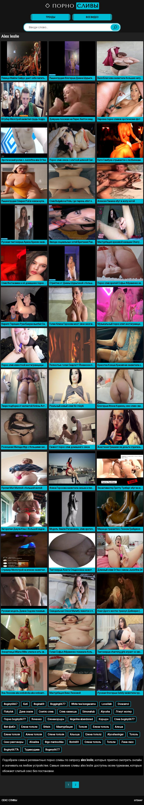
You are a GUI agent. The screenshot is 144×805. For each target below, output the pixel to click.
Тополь (133, 734)
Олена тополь (92, 742)
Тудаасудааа (31, 749)
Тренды (50, 17)
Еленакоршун (56, 719)
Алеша (119, 726)
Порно (72, 5)
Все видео (92, 17)
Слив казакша (68, 711)
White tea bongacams (83, 704)
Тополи (111, 742)
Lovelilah (107, 704)
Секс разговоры (14, 742)
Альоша (74, 734)
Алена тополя (34, 734)
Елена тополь (101, 726)
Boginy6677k (11, 749)
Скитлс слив (46, 711)
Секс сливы (9, 800)
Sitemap (138, 800)
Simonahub (88, 711)
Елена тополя (12, 734)
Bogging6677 (57, 704)
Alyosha (105, 711)
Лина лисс (127, 742)
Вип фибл (9, 726)
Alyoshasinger (115, 734)
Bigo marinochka (54, 742)
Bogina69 (39, 704)
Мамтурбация (64, 726)
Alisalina (34, 742)
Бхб (25, 704)
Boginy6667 (10, 704)
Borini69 (74, 742)
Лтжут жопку (124, 711)
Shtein (46, 726)
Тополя (82, 726)
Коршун (103, 719)
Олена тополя (56, 734)
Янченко (36, 719)
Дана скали (26, 711)
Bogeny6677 (52, 749)
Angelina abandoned (81, 719)
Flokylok (8, 711)
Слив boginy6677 (124, 719)
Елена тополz (93, 734)
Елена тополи (29, 726)
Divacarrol (123, 704)
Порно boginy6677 (15, 719)
